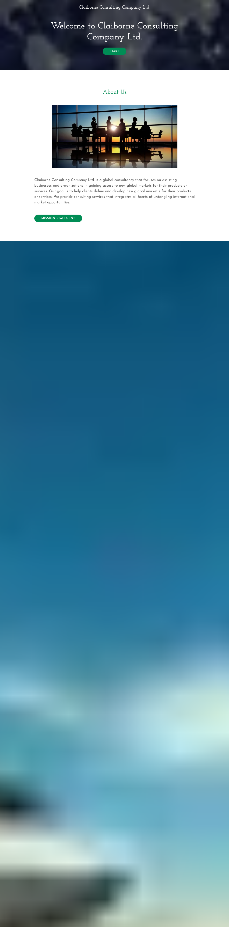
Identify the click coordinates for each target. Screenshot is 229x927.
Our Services (115, 484)
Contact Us (51, 694)
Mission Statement (58, 218)
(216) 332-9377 (114, 877)
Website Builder (143, 918)
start (114, 51)
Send (114, 815)
